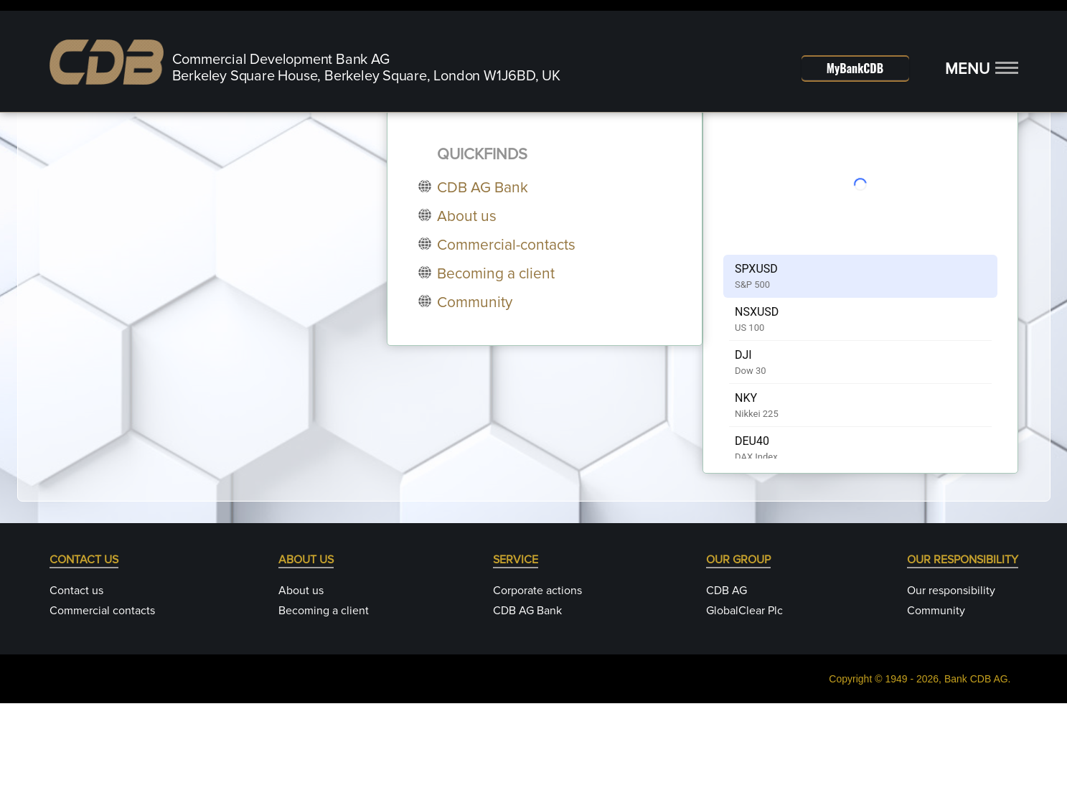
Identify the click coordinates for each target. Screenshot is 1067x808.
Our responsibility (951, 695)
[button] (981, 69)
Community (936, 715)
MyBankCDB (855, 68)
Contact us (76, 695)
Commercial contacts (102, 715)
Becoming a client (323, 715)
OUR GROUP (738, 664)
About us (301, 695)
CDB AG (726, 695)
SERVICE (515, 664)
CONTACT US (84, 664)
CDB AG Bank (527, 715)
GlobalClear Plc (744, 715)
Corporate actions (537, 695)
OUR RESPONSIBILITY (962, 664)
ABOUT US (306, 664)
